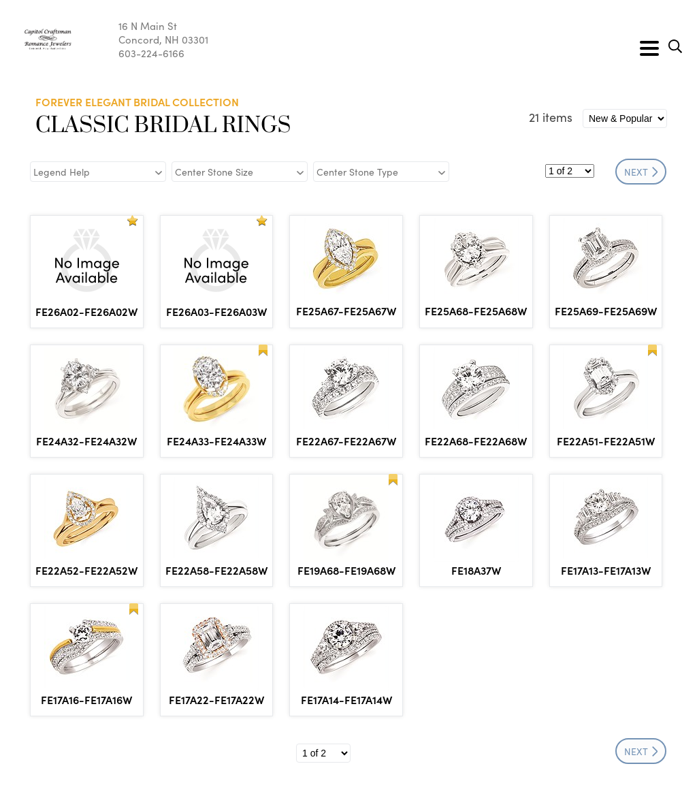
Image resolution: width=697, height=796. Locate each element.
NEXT (641, 171)
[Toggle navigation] (649, 48)
